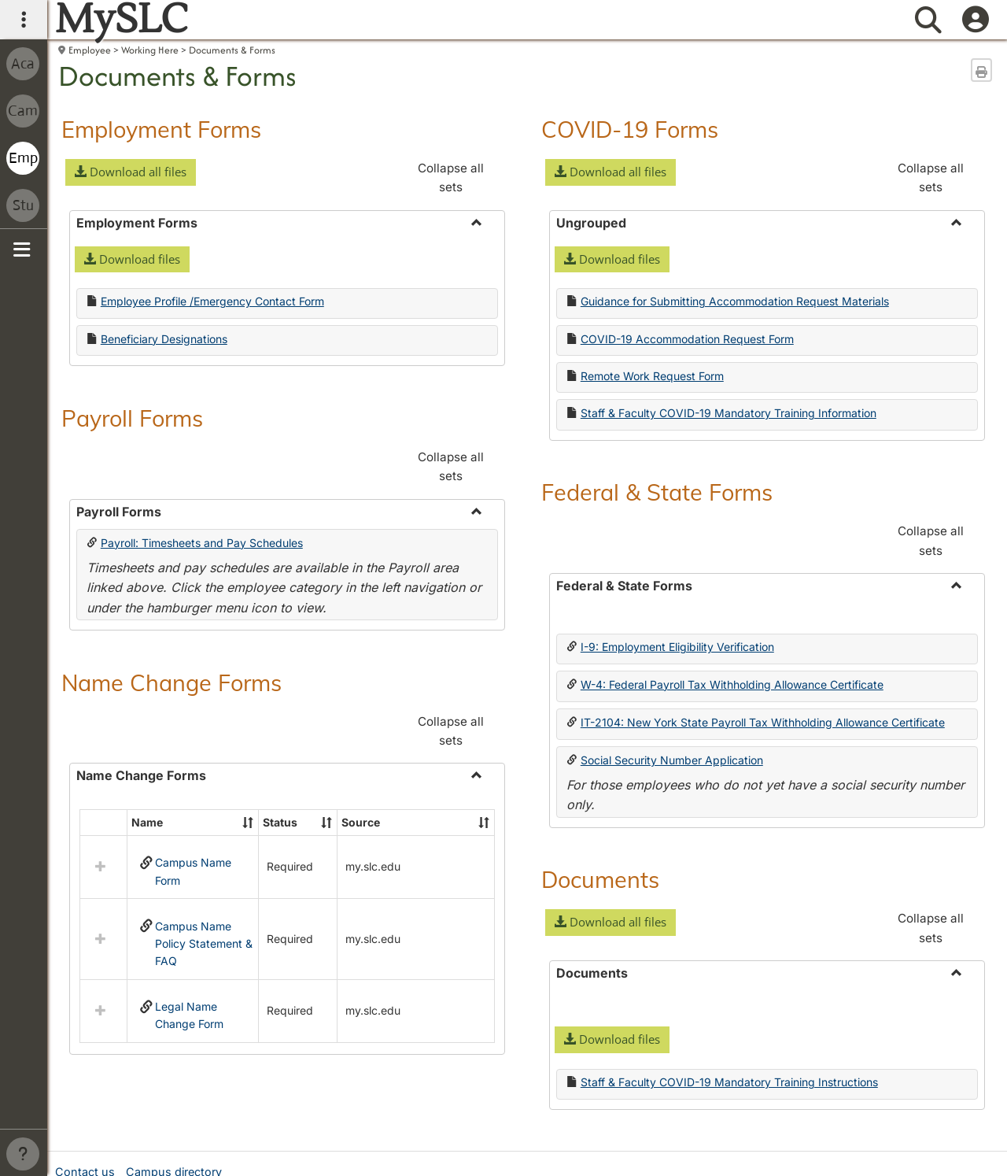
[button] (130, 172)
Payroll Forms (132, 418)
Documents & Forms (232, 50)
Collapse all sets (451, 177)
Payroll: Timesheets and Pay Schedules (202, 542)
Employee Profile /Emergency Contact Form (212, 301)
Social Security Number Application (672, 760)
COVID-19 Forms (629, 129)
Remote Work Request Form (652, 376)
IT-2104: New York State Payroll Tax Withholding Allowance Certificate (763, 722)
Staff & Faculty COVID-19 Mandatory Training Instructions (729, 1082)
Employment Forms (161, 129)
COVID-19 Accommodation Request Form (687, 339)
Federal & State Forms (657, 492)
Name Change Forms (171, 682)
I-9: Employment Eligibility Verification (677, 646)
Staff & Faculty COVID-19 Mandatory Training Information (728, 413)
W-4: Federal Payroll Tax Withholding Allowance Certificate (732, 684)
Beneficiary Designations (164, 339)
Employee (89, 50)
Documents (600, 879)
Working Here (150, 50)
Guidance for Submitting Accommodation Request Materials (735, 301)
